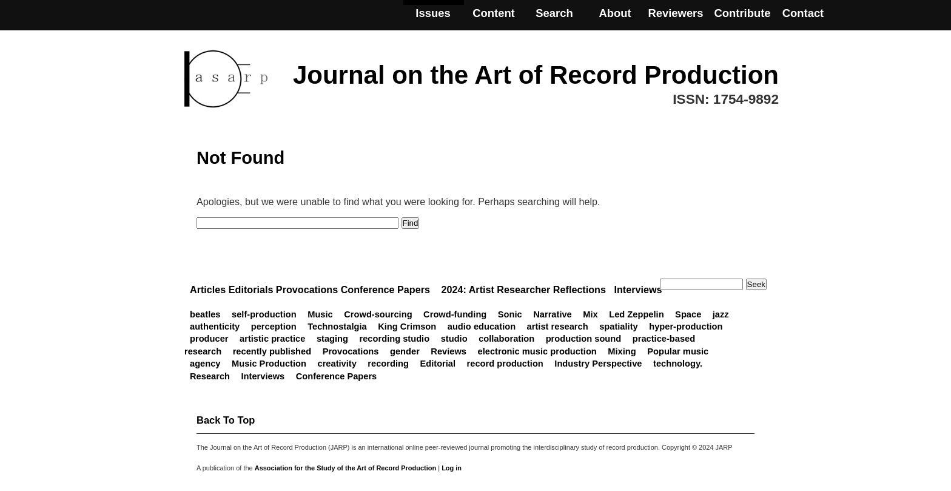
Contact (803, 13)
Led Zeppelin (636, 314)
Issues (432, 13)
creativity (336, 363)
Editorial (437, 363)
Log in (452, 468)
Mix (590, 314)
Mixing (622, 351)
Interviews (263, 376)
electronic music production (537, 351)
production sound (584, 339)
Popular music (677, 351)
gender (405, 351)
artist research (557, 326)
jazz (721, 314)
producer (209, 339)
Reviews (448, 351)
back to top (226, 420)
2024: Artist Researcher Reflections (523, 289)
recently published (272, 351)
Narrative (552, 314)
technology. (677, 363)
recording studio (395, 339)
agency (205, 363)
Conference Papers (336, 376)
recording (388, 363)
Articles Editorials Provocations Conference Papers (310, 289)
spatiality (618, 326)
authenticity (215, 326)
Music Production (269, 363)
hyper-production (685, 326)
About (615, 13)
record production (505, 363)
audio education (482, 326)
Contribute (742, 13)
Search (554, 13)
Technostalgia (336, 326)
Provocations (351, 351)
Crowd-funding (454, 314)
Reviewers (675, 13)
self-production (264, 314)
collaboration (506, 339)
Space (688, 314)
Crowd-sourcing (378, 314)
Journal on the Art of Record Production (536, 75)
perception (274, 326)
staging (332, 339)
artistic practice (272, 339)
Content (493, 13)
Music (320, 314)
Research (210, 376)
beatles (205, 314)
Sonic (510, 314)
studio (454, 339)
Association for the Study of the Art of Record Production (345, 468)
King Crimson (407, 326)
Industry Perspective (598, 363)
